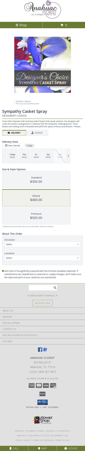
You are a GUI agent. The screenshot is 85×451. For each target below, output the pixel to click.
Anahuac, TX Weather (28, 435)
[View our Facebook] (40, 350)
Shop (21, 25)
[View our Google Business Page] (45, 350)
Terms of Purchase (43, 440)
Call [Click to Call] (14, 448)
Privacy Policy (23, 440)
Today (29, 145)
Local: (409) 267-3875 (42, 372)
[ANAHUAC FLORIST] (42, 18)
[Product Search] (43, 288)
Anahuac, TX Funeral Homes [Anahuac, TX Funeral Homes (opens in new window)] (29, 431)
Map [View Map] (42, 448)
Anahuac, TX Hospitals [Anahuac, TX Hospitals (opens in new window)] (58, 431)
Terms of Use (62, 440)
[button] (42, 402)
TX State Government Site (54, 435)
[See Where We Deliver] (42, 303)
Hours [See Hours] (70, 448)
